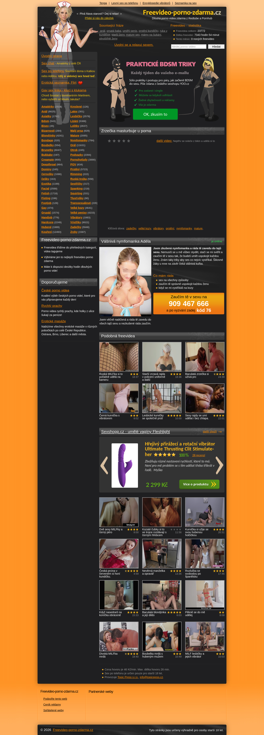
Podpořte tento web (55, 698)
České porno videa (55, 290)
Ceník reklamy (52, 704)
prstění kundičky (148, 30)
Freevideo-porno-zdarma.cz (73, 730)
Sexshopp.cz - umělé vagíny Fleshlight (135, 431)
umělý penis (130, 30)
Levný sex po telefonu (124, 3)
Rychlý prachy (51, 306)
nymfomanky (184, 228)
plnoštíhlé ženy (108, 38)
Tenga (103, 3)
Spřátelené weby (53, 710)
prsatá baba (114, 30)
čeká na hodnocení (120, 140)
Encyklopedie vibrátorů (156, 3)
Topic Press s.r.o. (128, 677)
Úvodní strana (51, 56)
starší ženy (118, 34)
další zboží (210, 431)
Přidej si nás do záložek (99, 18)
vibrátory (158, 228)
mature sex (133, 34)
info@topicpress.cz (151, 677)
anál (102, 30)
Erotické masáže (53, 321)
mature (198, 228)
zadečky (131, 228)
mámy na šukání (151, 34)
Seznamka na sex (186, 3)
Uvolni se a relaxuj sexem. (134, 45)
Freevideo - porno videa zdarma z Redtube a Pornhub (61, 29)
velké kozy (144, 228)
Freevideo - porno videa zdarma (182, 12)
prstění (170, 228)
